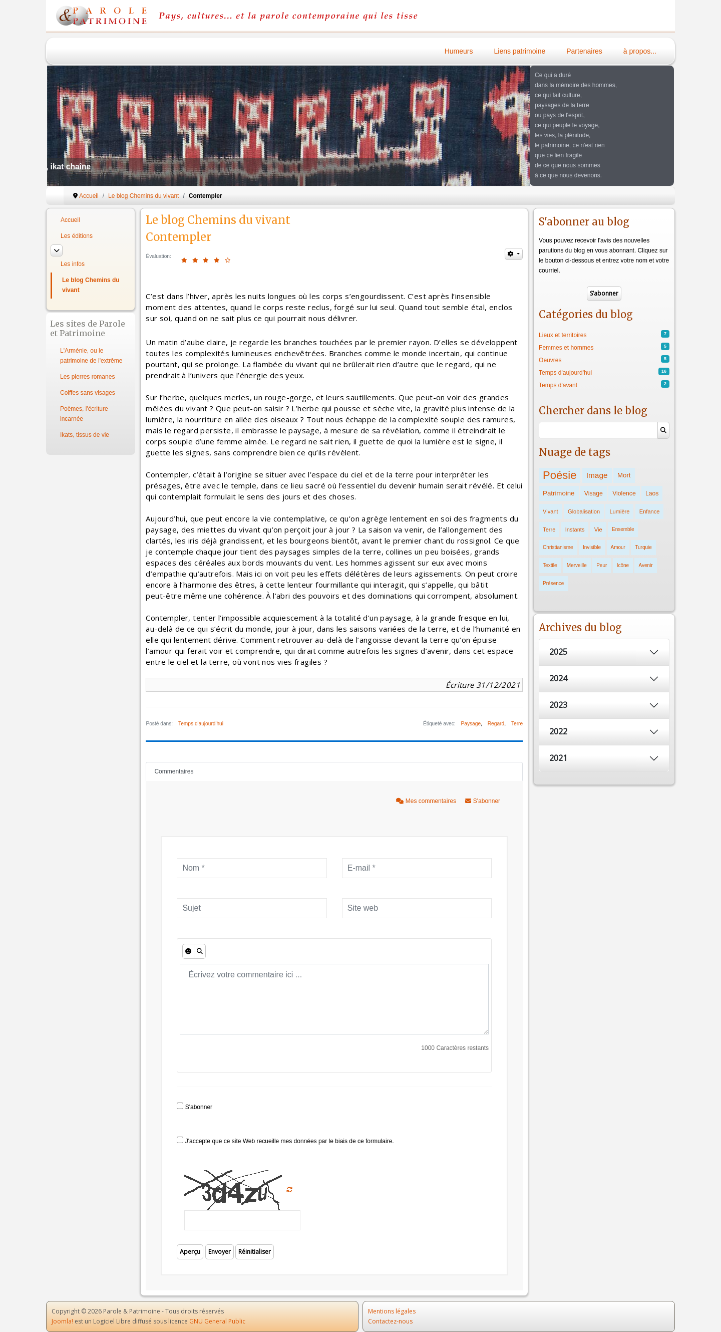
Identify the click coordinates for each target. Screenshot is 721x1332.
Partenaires (584, 51)
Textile (550, 565)
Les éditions (77, 235)
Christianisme (558, 547)
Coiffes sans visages (87, 392)
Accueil (70, 219)
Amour (618, 547)
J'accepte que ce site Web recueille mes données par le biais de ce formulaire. (285, 1141)
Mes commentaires (427, 801)
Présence (553, 583)
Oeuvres (550, 360)
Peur (601, 565)
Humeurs (459, 51)
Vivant (550, 511)
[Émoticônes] (188, 951)
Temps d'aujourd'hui (200, 723)
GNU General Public (217, 1321)
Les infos (73, 264)
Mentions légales (392, 1311)
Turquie (643, 547)
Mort (624, 475)
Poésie (559, 475)
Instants (575, 529)
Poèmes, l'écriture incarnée (84, 413)
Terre (517, 723)
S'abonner (482, 801)
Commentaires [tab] (173, 771)
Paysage (471, 723)
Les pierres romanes (87, 376)
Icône (623, 565)
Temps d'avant (558, 385)
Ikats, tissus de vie (84, 434)
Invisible (592, 547)
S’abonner (604, 293)
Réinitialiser (254, 1251)
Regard (496, 723)
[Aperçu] (200, 951)
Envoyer (219, 1251)
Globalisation (584, 511)
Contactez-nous (390, 1321)
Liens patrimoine (520, 51)
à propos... (639, 51)
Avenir (645, 565)
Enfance (649, 511)
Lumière (619, 511)
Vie (598, 529)
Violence (623, 493)
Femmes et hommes (566, 347)
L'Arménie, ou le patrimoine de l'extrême (91, 355)
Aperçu (190, 1251)
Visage (593, 493)
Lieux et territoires (562, 335)
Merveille (577, 565)
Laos (651, 493)
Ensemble (623, 529)
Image (597, 475)
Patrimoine (558, 493)
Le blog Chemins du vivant (91, 285)
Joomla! (62, 1321)
